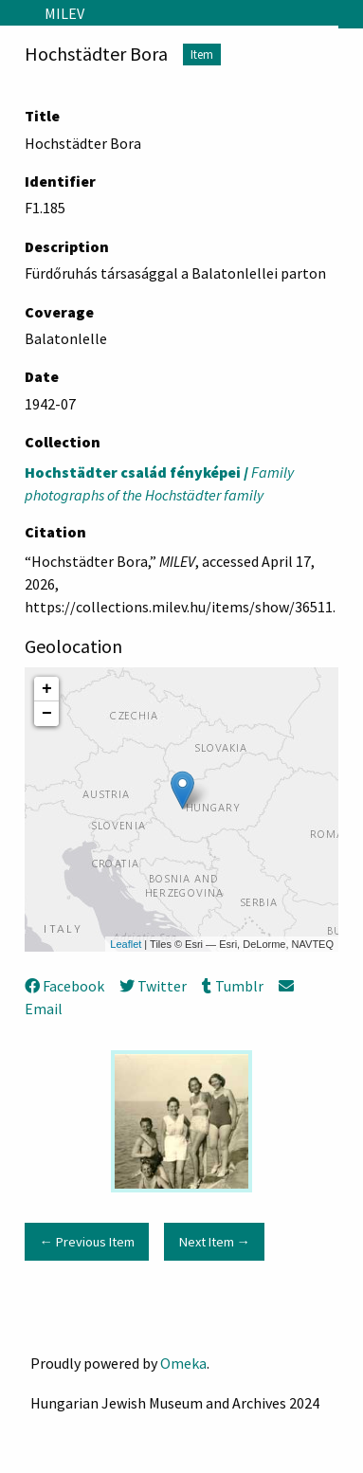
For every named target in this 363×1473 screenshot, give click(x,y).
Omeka (183, 1363)
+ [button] (47, 689)
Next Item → (214, 1241)
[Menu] (14, 13)
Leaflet (125, 944)
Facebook (64, 985)
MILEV (64, 13)
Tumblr (232, 985)
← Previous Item (86, 1241)
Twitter (153, 985)
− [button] (47, 713)
